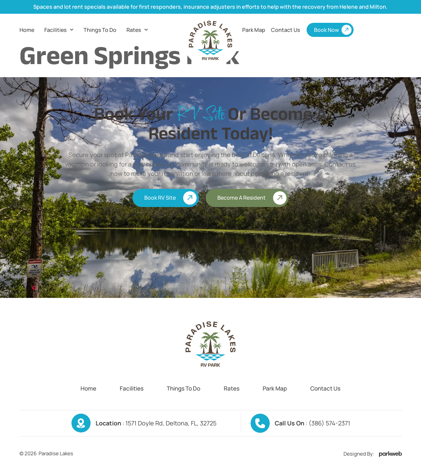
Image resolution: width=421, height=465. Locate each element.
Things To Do (100, 30)
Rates (137, 30)
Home (26, 30)
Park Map (253, 30)
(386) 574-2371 (329, 423)
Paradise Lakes (56, 453)
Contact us (285, 30)
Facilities (58, 30)
